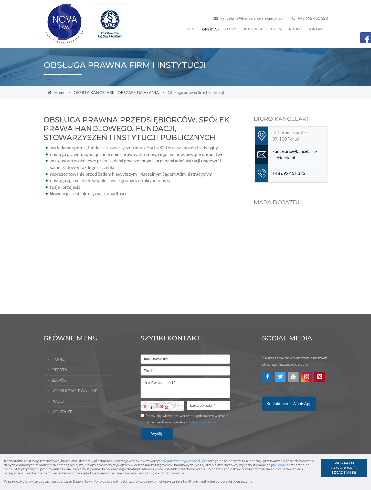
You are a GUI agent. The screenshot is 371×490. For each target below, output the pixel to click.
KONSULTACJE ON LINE (263, 29)
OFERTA (209, 29)
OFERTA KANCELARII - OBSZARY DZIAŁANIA (116, 92)
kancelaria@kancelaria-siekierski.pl (251, 18)
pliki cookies (280, 465)
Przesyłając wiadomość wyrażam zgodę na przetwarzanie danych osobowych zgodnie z (187, 419)
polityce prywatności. (184, 460)
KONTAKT (316, 29)
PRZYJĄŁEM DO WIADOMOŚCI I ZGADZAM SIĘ (344, 467)
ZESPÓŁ (232, 29)
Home (191, 29)
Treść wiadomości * (185, 388)
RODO (294, 29)
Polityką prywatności (202, 422)
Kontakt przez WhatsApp (288, 404)
